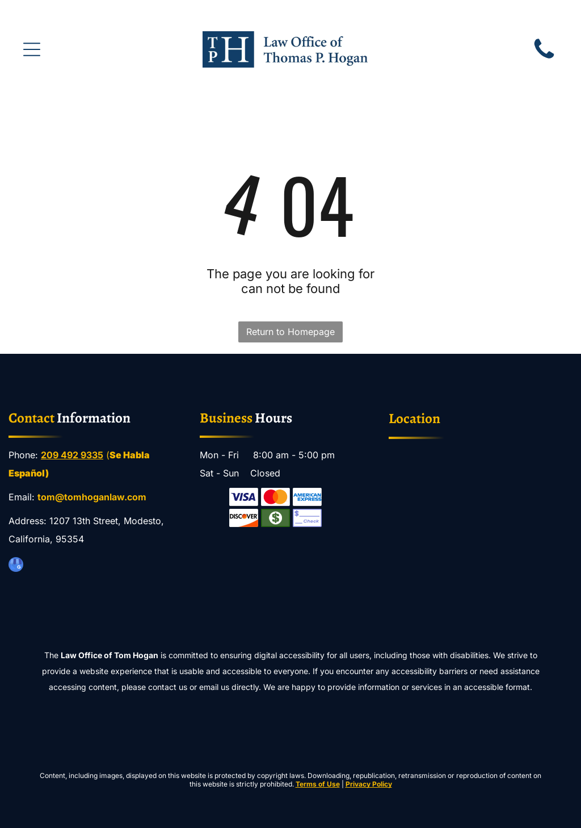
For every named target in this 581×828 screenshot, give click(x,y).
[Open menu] (31, 49)
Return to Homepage (290, 331)
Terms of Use (318, 784)
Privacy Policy (369, 784)
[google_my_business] (16, 566)
